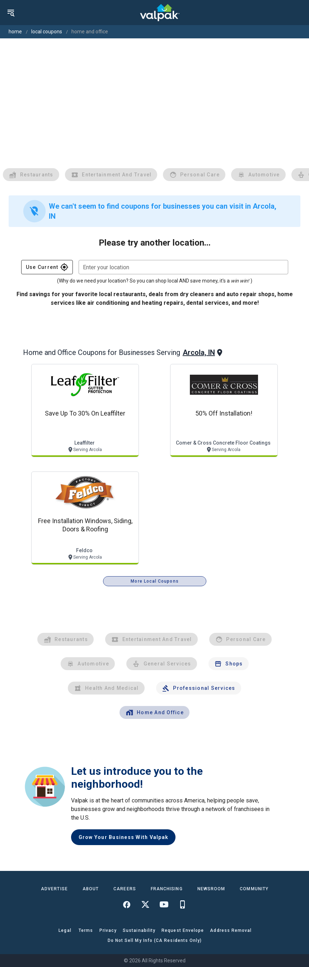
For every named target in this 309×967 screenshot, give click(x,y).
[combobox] (183, 267)
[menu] (11, 13)
